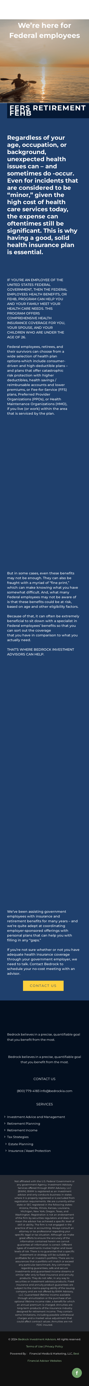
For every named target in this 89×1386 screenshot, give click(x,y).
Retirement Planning (23, 1123)
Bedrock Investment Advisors (37, 1339)
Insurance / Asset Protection (29, 1151)
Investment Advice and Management (36, 1117)
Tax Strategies (17, 1137)
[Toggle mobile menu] (78, 8)
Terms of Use (34, 1346)
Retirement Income (22, 1130)
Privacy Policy (54, 1346)
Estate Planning (20, 1144)
